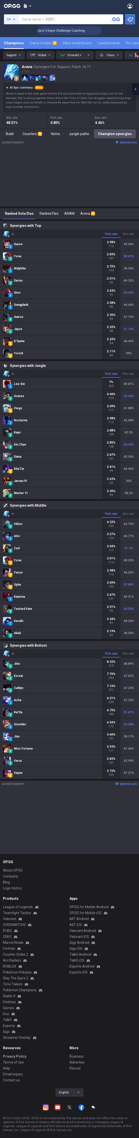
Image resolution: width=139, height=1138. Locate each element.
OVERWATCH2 (14, 925)
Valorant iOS (79, 937)
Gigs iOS (76, 948)
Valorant (9, 919)
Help (6, 1068)
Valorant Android (83, 931)
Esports (9, 1026)
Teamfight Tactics (17, 913)
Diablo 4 (9, 996)
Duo (6, 1014)
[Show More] (27, 6)
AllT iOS (76, 925)
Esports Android (82, 966)
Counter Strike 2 (15, 954)
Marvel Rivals (13, 943)
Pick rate (111, 234)
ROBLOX (9, 966)
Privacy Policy (14, 1056)
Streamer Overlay (17, 1038)
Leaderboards (108, 43)
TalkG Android (80, 954)
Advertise (77, 1062)
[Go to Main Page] (12, 6)
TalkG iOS (77, 960)
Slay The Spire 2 (15, 978)
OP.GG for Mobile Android (89, 907)
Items (55, 134)
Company (10, 876)
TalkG (7, 1020)
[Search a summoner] (115, 19)
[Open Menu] (130, 6)
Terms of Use (13, 1062)
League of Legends (18, 907)
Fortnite (9, 948)
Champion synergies (115, 134)
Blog (6, 882)
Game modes (43, 43)
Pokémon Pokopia (17, 972)
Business (77, 1056)
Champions (14, 43)
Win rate (128, 234)
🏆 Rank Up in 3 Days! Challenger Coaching (65, 30)
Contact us (11, 1080)
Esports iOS (79, 972)
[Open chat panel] (135, 89)
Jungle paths (79, 134)
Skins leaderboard (77, 43)
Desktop (9, 1002)
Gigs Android (79, 943)
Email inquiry (13, 1074)
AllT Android (79, 919)
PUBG (7, 931)
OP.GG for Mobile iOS (86, 913)
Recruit (75, 1068)
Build (10, 134)
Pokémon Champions (20, 990)
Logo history (12, 888)
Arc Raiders (12, 960)
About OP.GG (13, 870)
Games (8, 1008)
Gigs (6, 1032)
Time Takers (13, 984)
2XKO (7, 937)
